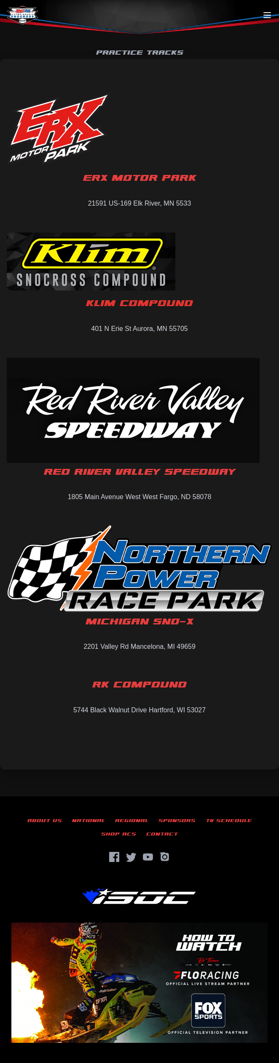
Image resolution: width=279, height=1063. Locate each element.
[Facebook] (114, 857)
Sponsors (177, 820)
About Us (44, 820)
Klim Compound (139, 303)
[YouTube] (148, 857)
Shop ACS (118, 834)
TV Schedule (229, 820)
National (88, 820)
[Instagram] (165, 857)
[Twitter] (131, 857)
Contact (162, 834)
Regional (131, 820)
